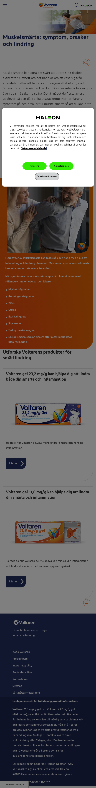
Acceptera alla (61, 166)
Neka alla (34, 166)
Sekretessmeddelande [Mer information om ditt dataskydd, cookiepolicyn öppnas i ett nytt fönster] (33, 148)
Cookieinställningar (47, 176)
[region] (48, 147)
